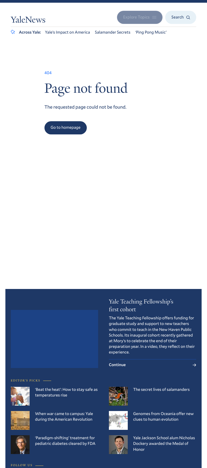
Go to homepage (66, 127)
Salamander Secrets (112, 32)
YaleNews (28, 20)
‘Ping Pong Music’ (151, 32)
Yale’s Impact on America (67, 32)
